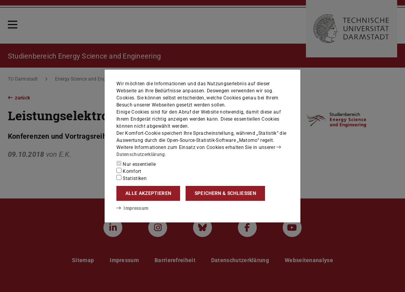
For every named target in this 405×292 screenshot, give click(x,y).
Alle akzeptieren (148, 193)
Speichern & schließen (225, 193)
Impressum (132, 208)
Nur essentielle (136, 164)
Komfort (129, 171)
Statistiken (131, 178)
